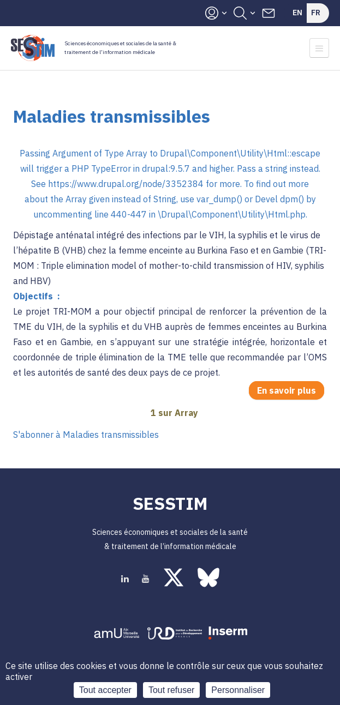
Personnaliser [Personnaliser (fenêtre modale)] (238, 690)
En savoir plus (290, 391)
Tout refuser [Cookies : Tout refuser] (171, 690)
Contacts (268, 13)
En (297, 12)
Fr (315, 12)
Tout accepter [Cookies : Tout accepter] (105, 690)
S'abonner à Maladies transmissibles (86, 434)
